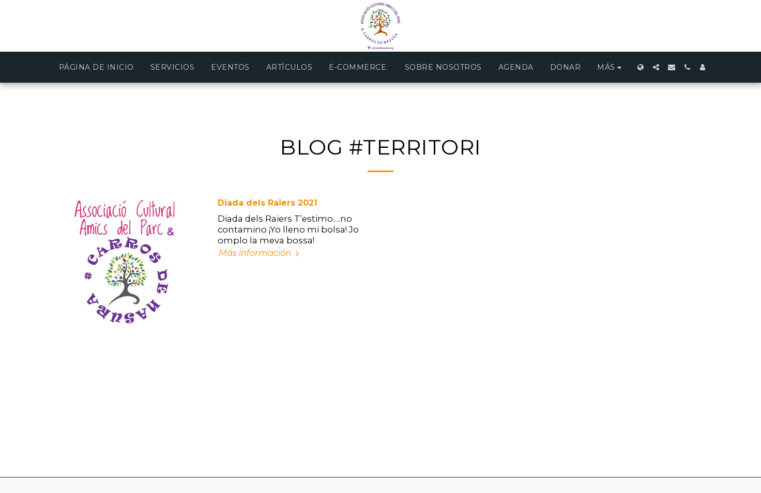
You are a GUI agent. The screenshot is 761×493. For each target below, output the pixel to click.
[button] (656, 67)
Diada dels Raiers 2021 (267, 203)
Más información (260, 253)
